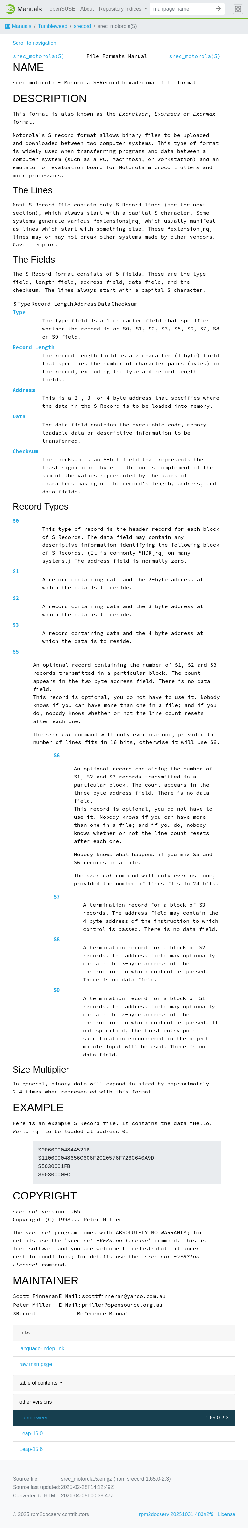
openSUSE (62, 9)
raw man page (35, 1364)
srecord (82, 26)
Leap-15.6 (31, 1449)
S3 (16, 625)
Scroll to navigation (34, 43)
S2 (16, 598)
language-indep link (41, 1348)
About (87, 9)
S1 (16, 571)
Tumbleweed (52, 26)
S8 (56, 939)
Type (19, 312)
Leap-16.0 (31, 1433)
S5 (16, 651)
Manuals (18, 26)
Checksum (25, 451)
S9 (56, 990)
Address (24, 390)
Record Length (34, 347)
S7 (56, 896)
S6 (56, 755)
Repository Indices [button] (121, 9)
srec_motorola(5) (39, 56)
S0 (16, 521)
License (226, 1514)
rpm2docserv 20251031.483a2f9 (176, 1514)
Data (19, 416)
